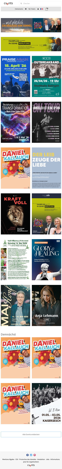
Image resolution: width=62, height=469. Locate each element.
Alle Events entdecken (31, 434)
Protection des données (27, 459)
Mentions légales (8, 459)
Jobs (47, 459)
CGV (16, 459)
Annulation (41, 459)
